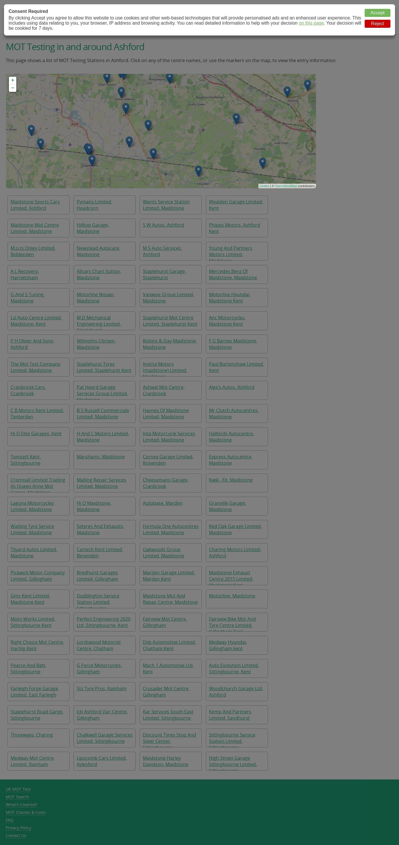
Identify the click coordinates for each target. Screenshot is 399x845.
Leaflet (264, 186)
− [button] (12, 88)
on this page (311, 23)
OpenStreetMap (286, 186)
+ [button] (12, 80)
